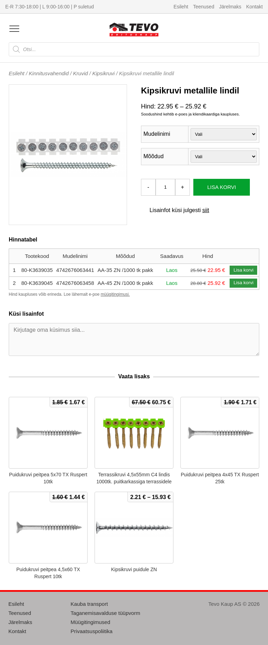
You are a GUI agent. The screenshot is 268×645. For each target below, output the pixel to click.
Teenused (203, 6)
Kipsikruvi (103, 73)
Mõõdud (153, 156)
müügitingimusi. (115, 294)
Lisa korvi (221, 187)
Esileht (180, 6)
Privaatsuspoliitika (91, 631)
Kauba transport (89, 604)
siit (205, 210)
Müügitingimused (90, 622)
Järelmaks (230, 6)
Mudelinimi (156, 134)
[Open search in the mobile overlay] (134, 49)
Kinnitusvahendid (49, 73)
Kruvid (80, 73)
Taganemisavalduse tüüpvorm (105, 613)
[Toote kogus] (165, 187)
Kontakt (254, 6)
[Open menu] (14, 28)
